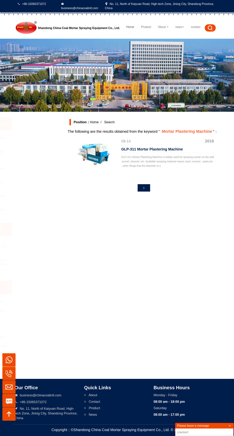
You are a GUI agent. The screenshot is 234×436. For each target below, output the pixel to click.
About (163, 26)
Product (146, 26)
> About (90, 423)
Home (130, 26)
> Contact (92, 429)
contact (195, 26)
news (179, 26)
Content (183, 432)
